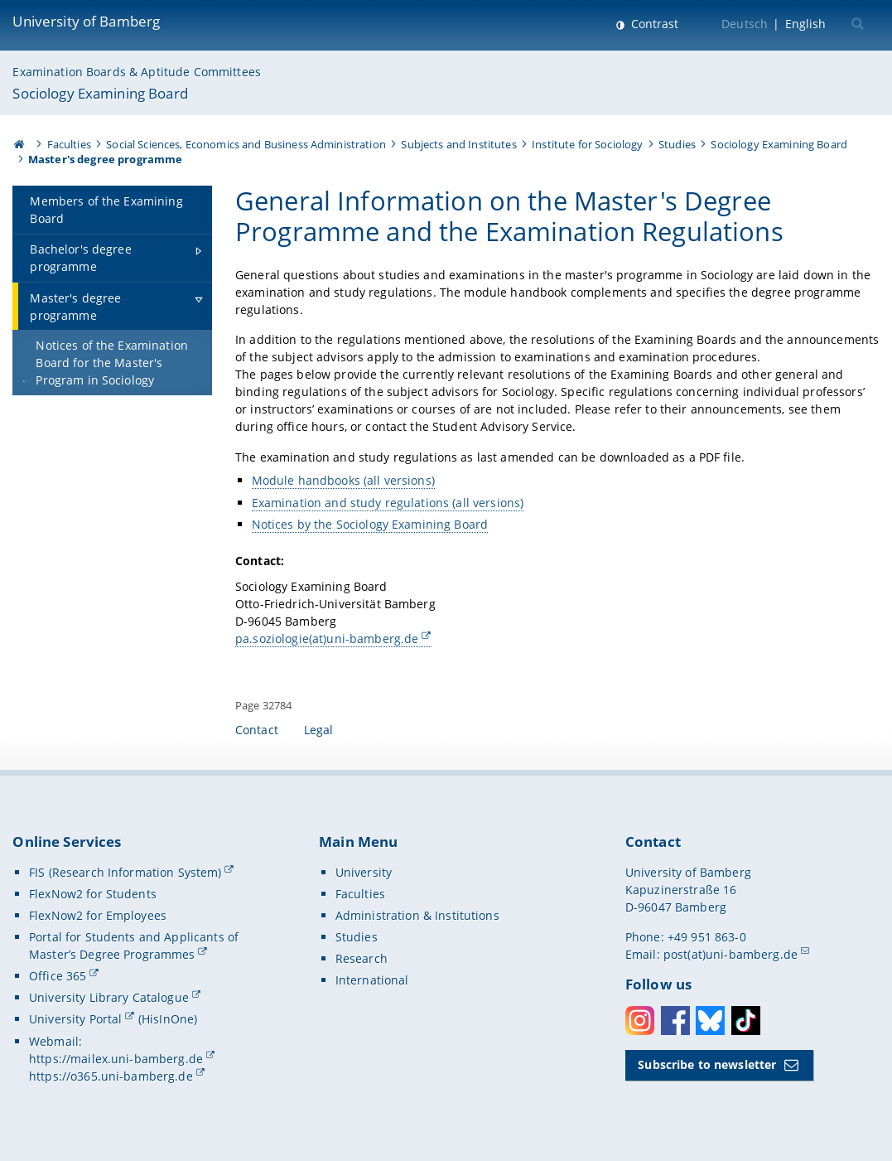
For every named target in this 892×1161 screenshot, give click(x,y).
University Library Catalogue (109, 997)
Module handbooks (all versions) (342, 481)
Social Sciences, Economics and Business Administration (246, 144)
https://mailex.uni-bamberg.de (116, 1059)
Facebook (675, 1020)
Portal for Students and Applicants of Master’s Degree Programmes (134, 945)
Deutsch (744, 23)
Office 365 (57, 976)
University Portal (75, 1019)
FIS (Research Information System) (125, 872)
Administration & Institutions (417, 915)
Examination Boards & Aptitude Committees (136, 72)
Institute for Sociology (587, 144)
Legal (319, 730)
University (363, 872)
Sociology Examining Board (100, 93)
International (372, 980)
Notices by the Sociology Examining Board (369, 524)
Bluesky (710, 1020)
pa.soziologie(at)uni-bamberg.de (326, 638)
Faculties (69, 144)
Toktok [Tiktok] (745, 1020)
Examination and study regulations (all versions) (387, 502)
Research (361, 958)
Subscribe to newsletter (707, 1064)
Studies (677, 144)
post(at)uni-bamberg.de (730, 954)
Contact (256, 730)
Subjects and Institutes (458, 144)
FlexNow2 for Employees (97, 915)
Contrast (653, 23)
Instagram (639, 1020)
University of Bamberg (86, 21)
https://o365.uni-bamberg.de (111, 1076)
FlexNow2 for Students (93, 894)
